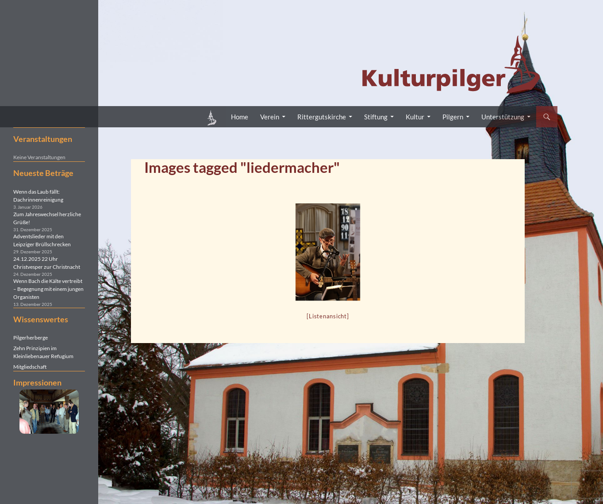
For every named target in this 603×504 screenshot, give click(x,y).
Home (239, 117)
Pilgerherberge (30, 337)
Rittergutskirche (321, 117)
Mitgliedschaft (29, 366)
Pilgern (452, 117)
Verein (269, 117)
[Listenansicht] (328, 316)
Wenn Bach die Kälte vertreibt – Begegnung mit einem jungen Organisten (48, 289)
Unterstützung (502, 117)
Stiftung (376, 117)
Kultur (415, 117)
